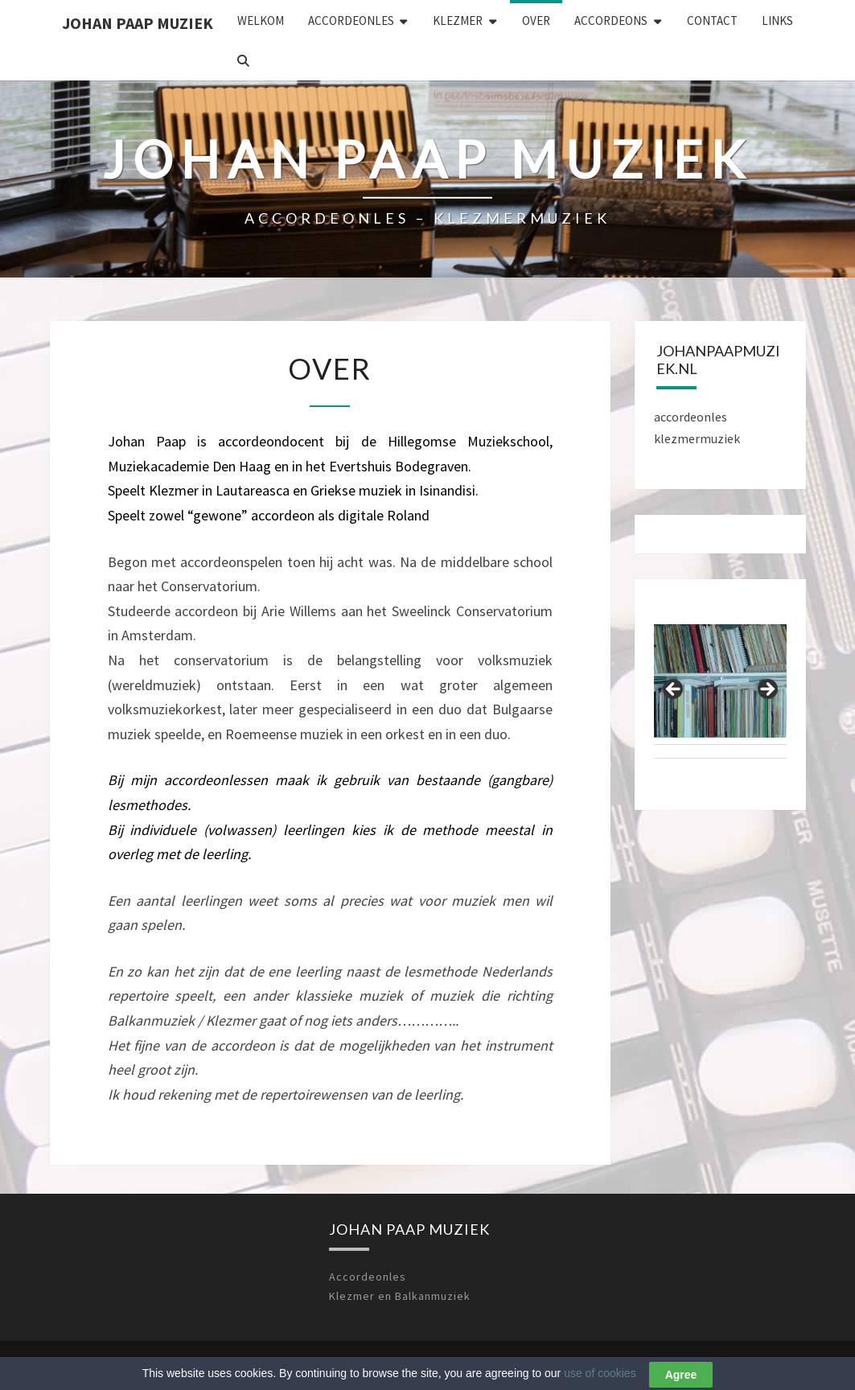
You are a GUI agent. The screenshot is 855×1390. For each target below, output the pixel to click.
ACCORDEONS (610, 20)
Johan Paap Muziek (137, 23)
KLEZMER (458, 20)
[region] (720, 694)
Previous (674, 690)
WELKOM (260, 20)
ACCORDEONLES (351, 20)
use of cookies (600, 1377)
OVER (536, 20)
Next (766, 690)
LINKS (777, 20)
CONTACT (712, 20)
